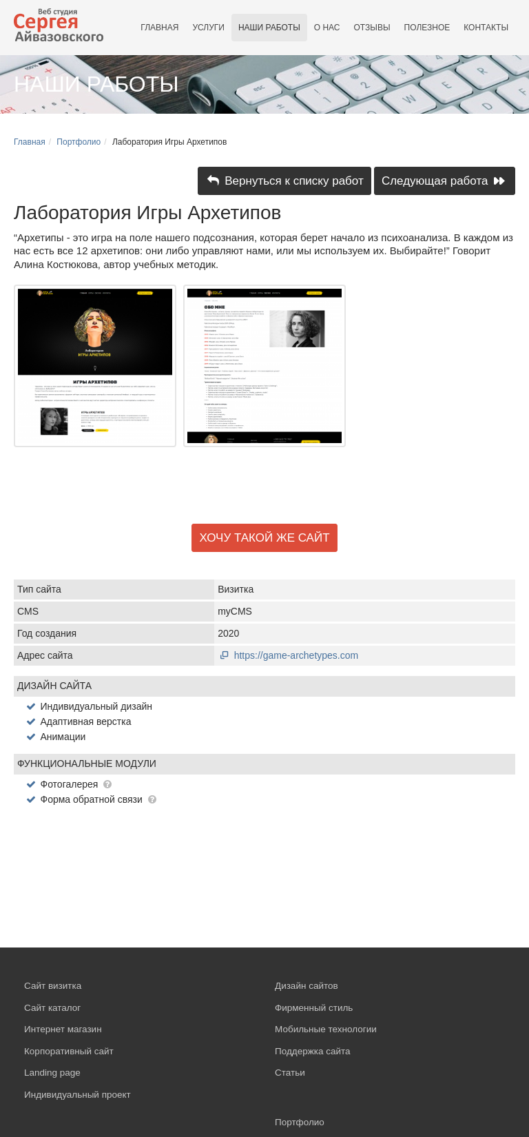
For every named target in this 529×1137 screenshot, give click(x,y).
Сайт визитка (52, 986)
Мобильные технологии (326, 1029)
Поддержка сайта (313, 1051)
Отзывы (372, 27)
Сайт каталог (52, 1008)
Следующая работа (445, 180)
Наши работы (269, 27)
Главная (159, 27)
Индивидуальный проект (77, 1094)
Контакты (486, 27)
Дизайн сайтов (306, 986)
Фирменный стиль (314, 1008)
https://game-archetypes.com (288, 655)
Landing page (52, 1072)
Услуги (208, 27)
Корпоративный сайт (69, 1051)
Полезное (427, 27)
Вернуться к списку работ (284, 180)
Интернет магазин (63, 1029)
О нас (327, 27)
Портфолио (78, 142)
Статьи (290, 1072)
